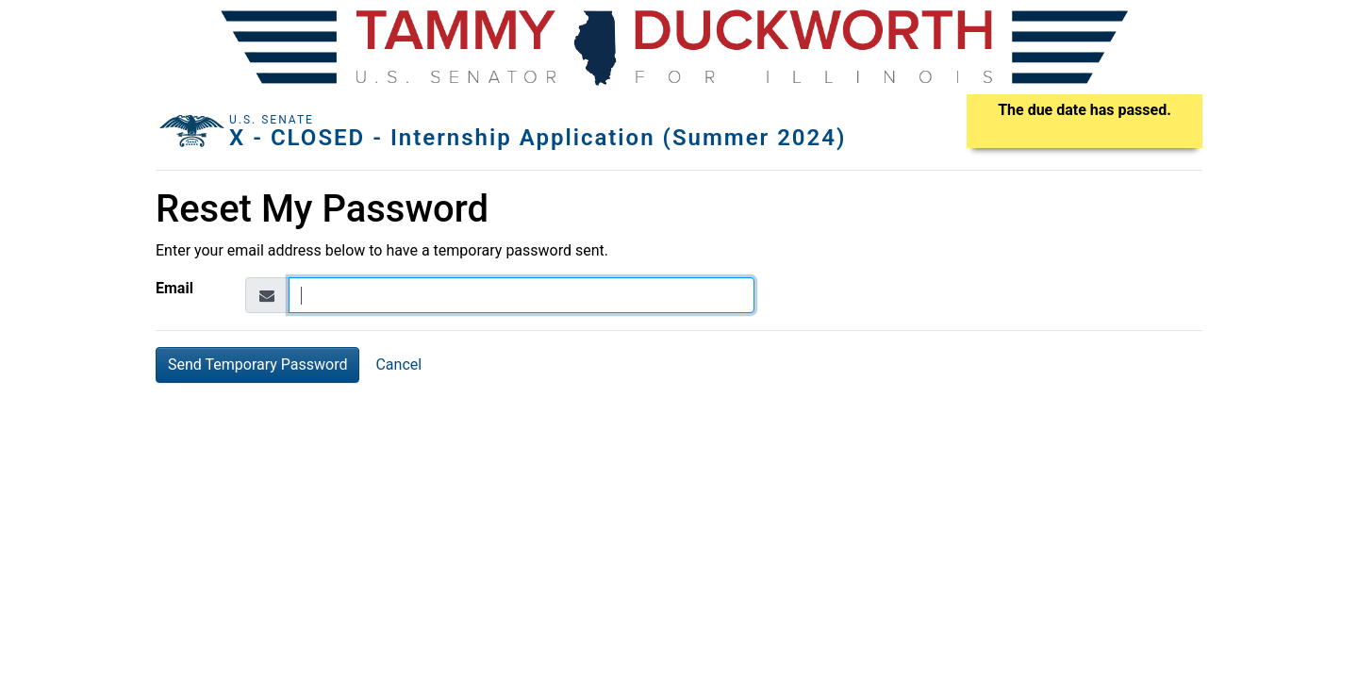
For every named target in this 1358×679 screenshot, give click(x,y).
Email (174, 288)
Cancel (398, 364)
